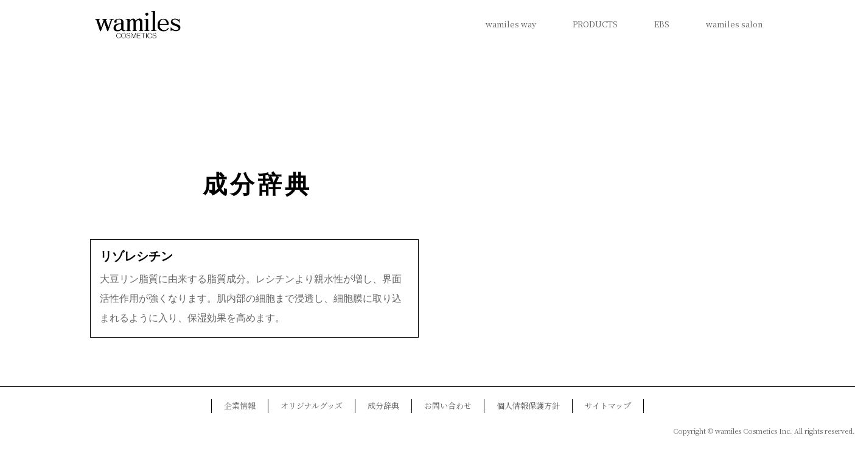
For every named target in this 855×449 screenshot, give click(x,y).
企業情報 (240, 405)
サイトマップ (608, 405)
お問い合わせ (448, 405)
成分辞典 (257, 184)
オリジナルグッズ (312, 405)
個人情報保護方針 (528, 405)
